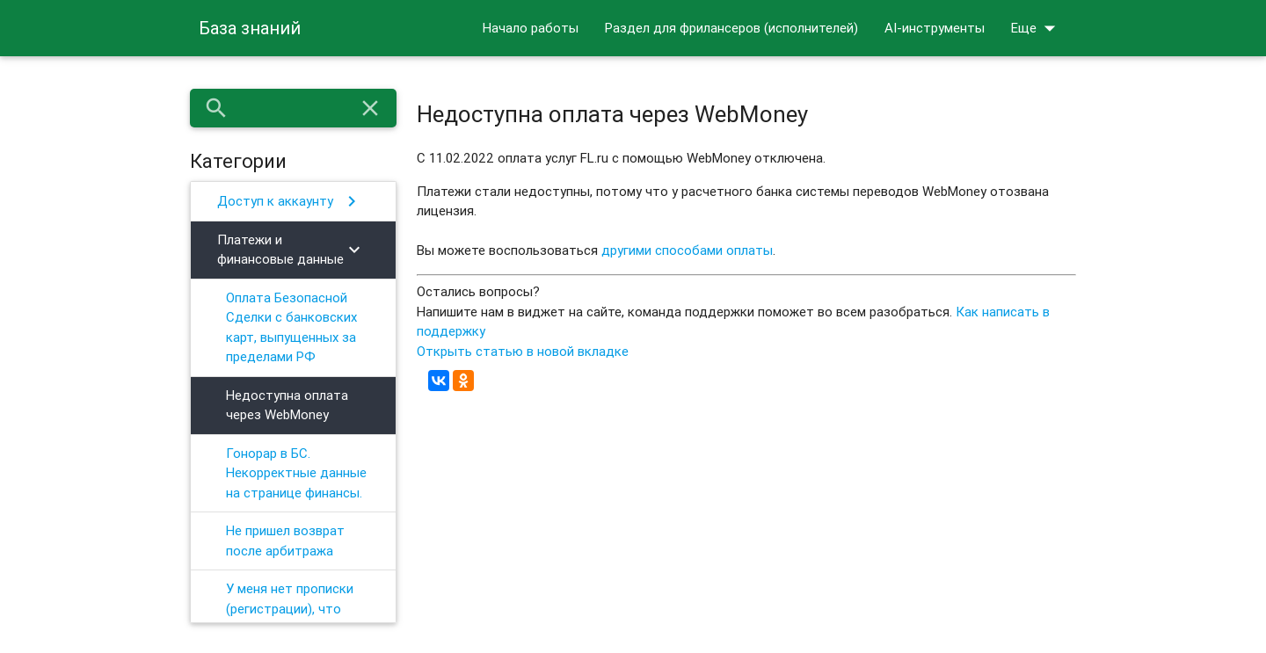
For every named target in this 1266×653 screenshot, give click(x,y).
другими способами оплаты (687, 250)
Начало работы (530, 27)
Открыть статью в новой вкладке (523, 351)
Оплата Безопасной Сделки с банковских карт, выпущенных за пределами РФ (291, 327)
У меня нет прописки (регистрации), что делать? (289, 608)
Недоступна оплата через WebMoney (287, 405)
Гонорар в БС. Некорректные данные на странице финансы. (296, 473)
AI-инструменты (934, 27)
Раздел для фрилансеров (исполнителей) (731, 27)
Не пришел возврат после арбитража (285, 540)
